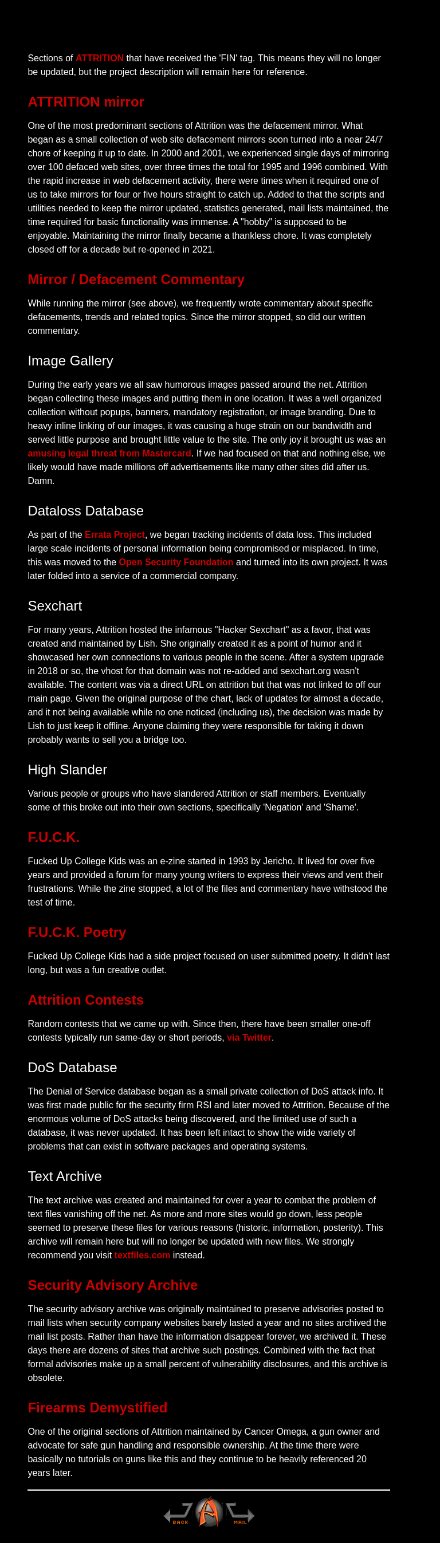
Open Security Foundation (176, 562)
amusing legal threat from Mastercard (109, 453)
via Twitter (249, 1037)
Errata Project (115, 535)
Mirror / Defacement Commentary (136, 279)
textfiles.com (143, 1255)
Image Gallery (70, 360)
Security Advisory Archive (113, 1285)
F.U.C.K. (54, 837)
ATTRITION (100, 58)
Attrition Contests (86, 999)
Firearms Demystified (97, 1407)
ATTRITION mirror (86, 101)
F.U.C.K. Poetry (77, 932)
